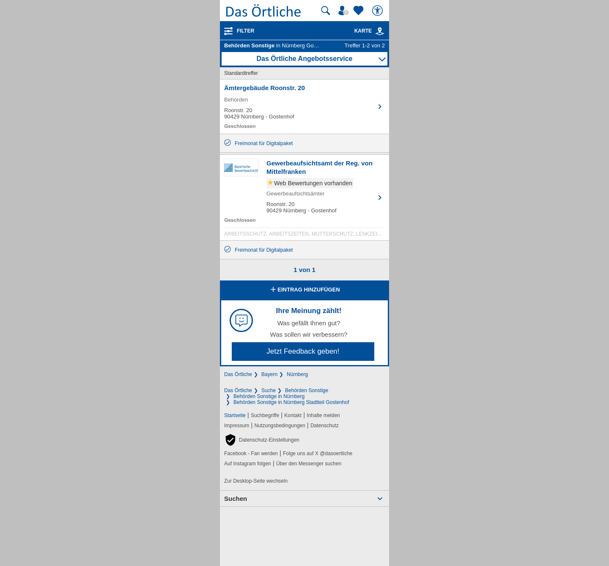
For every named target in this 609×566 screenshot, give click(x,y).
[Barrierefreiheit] (378, 10)
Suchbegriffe (265, 415)
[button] (261, 439)
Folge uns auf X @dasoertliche (317, 453)
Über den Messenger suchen (308, 464)
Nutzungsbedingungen (280, 426)
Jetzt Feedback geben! (302, 351)
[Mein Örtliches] (344, 10)
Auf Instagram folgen (247, 464)
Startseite (235, 415)
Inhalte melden (323, 415)
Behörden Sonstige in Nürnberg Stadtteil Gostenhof (291, 402)
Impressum (236, 426)
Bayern (269, 374)
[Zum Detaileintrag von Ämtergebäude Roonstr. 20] (304, 106)
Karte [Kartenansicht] (369, 31)
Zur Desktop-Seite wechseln (256, 481)
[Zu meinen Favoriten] (359, 10)
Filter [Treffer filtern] (245, 31)
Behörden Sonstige (306, 390)
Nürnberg (297, 374)
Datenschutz (324, 426)
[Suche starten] (325, 10)
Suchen (235, 498)
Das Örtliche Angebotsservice (304, 58)
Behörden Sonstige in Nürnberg (268, 396)
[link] (380, 31)
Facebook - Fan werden (251, 453)
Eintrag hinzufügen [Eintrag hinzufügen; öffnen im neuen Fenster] (304, 290)
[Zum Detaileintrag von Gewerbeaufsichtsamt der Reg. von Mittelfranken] (304, 199)
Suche (268, 390)
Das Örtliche (238, 374)
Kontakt (293, 415)
